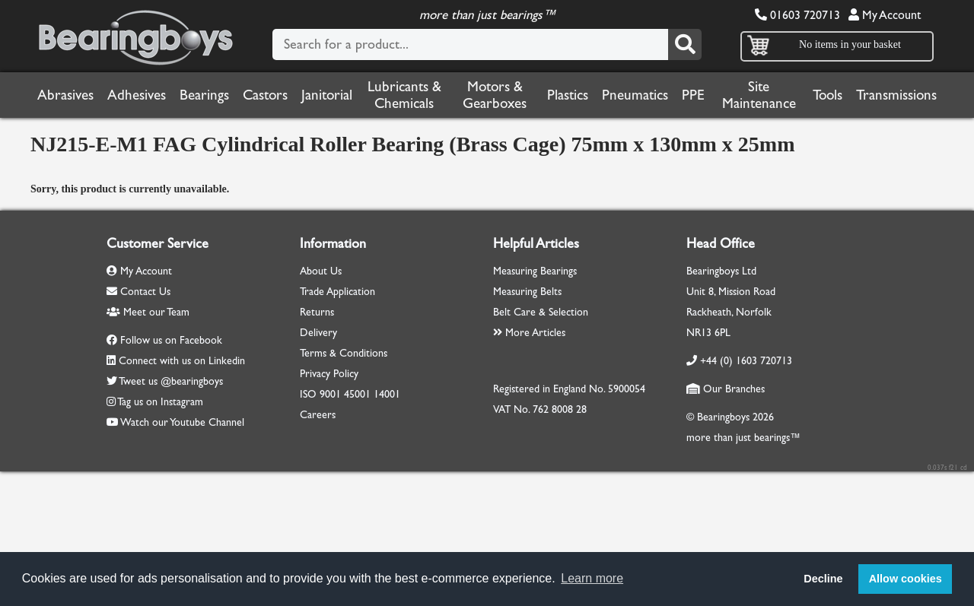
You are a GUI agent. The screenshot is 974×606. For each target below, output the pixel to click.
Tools (827, 95)
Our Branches (725, 388)
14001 (387, 394)
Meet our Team (148, 312)
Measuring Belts (527, 291)
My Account (884, 15)
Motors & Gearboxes (495, 95)
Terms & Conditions (343, 353)
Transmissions (896, 95)
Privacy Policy (329, 373)
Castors (265, 95)
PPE (693, 95)
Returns (317, 312)
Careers (318, 414)
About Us (321, 271)
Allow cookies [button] (905, 579)
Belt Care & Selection (540, 312)
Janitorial (326, 95)
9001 (330, 394)
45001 (357, 394)
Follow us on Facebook (171, 340)
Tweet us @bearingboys (171, 381)
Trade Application (337, 291)
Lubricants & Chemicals (404, 95)
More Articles (529, 332)
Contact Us (138, 291)
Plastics (567, 95)
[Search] (685, 44)
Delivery (318, 332)
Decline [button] (823, 579)
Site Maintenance (759, 95)
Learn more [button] (592, 578)
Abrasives (65, 95)
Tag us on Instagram (160, 401)
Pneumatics (635, 95)
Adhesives (136, 95)
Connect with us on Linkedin (182, 360)
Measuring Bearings (535, 271)
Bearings (204, 95)
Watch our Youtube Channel (182, 422)
